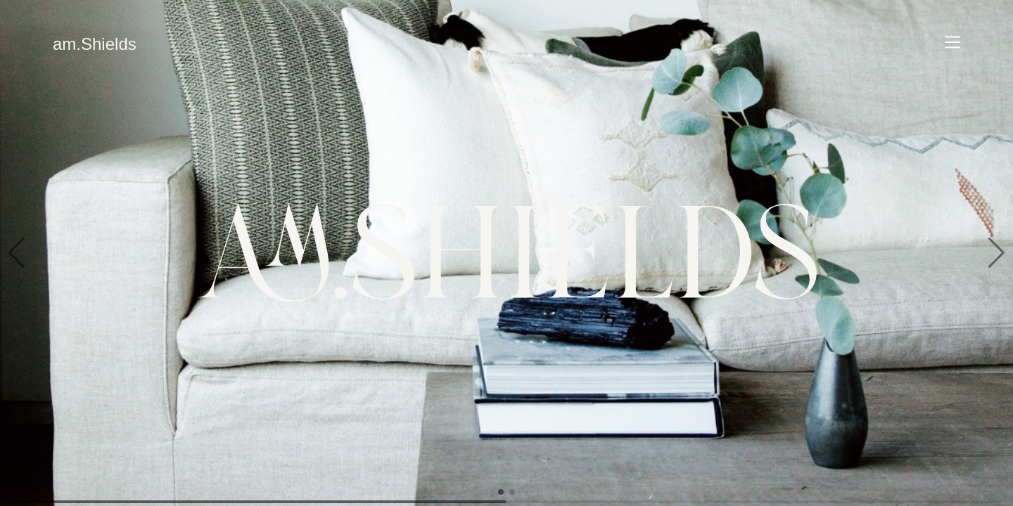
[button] (16, 253)
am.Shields (94, 43)
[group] (506, 253)
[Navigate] (952, 42)
